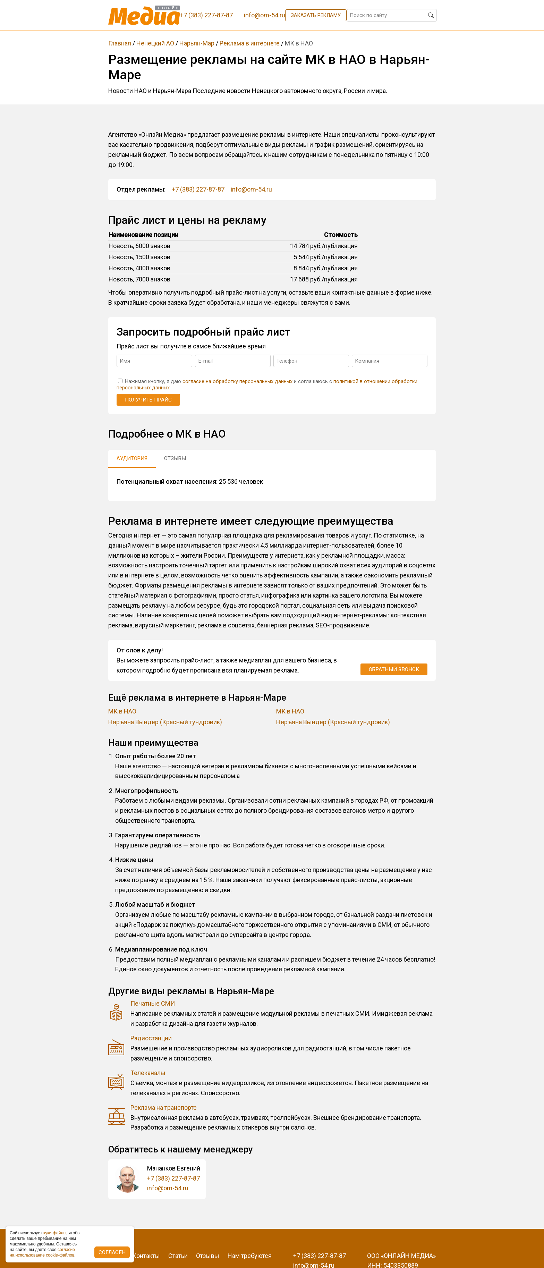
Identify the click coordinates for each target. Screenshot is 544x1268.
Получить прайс (148, 400)
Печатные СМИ (152, 1003)
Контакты (146, 1255)
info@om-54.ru (251, 189)
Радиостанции (151, 1038)
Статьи (178, 1255)
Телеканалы (147, 1072)
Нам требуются (250, 1255)
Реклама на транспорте (163, 1107)
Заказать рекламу (316, 15)
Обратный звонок (394, 669)
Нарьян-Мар (196, 43)
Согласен (112, 1252)
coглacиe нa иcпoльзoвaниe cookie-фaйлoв (42, 1252)
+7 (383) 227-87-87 (198, 189)
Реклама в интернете (250, 43)
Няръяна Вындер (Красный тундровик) (165, 722)
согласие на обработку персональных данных (237, 381)
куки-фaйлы (54, 1233)
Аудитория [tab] (132, 458)
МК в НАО (122, 711)
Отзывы (207, 1255)
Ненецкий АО (155, 43)
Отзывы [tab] (175, 458)
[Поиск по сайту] (392, 15)
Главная (119, 43)
